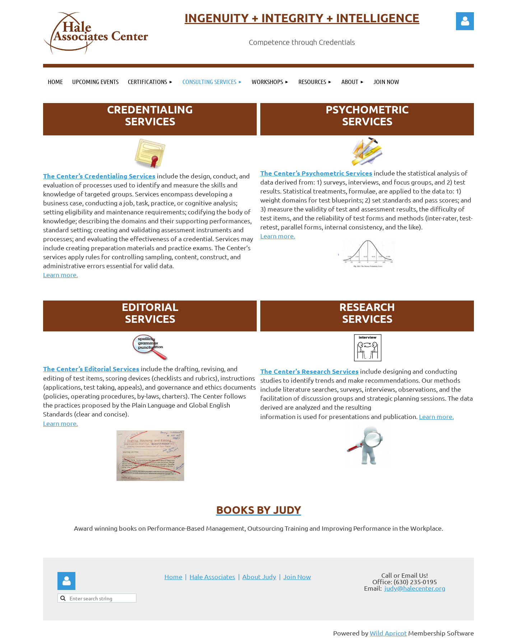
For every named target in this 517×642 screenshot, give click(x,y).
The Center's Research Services (309, 371)
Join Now (297, 576)
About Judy (259, 576)
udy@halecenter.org (415, 588)
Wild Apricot (388, 633)
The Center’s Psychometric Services (316, 173)
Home (173, 576)
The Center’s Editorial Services (91, 368)
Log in (465, 21)
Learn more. (60, 274)
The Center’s (99, 176)
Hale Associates (212, 576)
